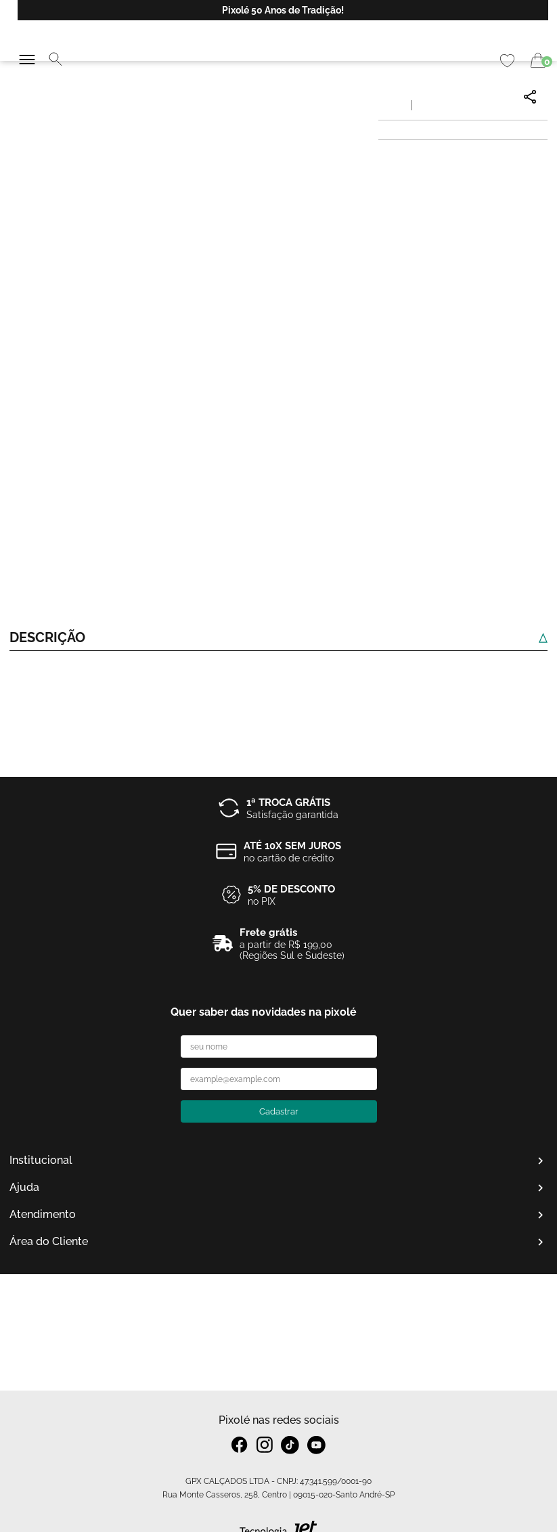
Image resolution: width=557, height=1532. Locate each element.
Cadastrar (278, 1111)
